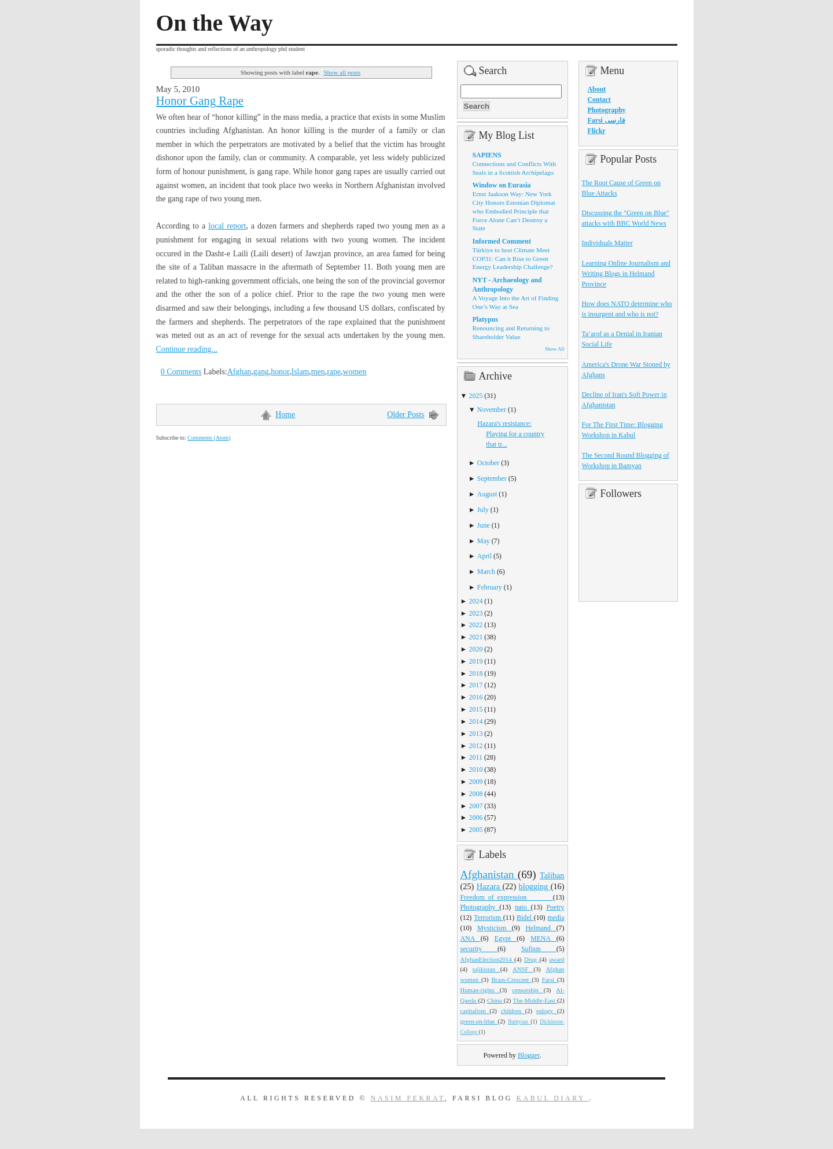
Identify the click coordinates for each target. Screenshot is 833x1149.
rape (334, 371)
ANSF (523, 969)
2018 (476, 673)
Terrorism (488, 918)
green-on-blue (479, 1021)
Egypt (506, 938)
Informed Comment (502, 241)
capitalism (475, 1010)
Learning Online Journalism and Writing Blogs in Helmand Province (626, 273)
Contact (599, 99)
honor (280, 371)
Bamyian (519, 1022)
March (486, 572)
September (492, 478)
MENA (543, 938)
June (483, 525)
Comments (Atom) (209, 437)
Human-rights (480, 989)
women (355, 371)
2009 (476, 782)
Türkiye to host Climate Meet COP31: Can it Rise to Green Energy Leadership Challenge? (513, 258)
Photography (480, 907)
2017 (476, 685)
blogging (535, 886)
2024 (476, 601)
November (491, 410)
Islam (300, 371)
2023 (476, 613)
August (487, 494)
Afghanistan (489, 874)
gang (261, 371)
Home (285, 414)
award (556, 959)
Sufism (538, 949)
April (484, 556)
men (318, 371)
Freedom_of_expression (506, 897)
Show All (554, 349)
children (513, 1010)
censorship (528, 989)
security (479, 949)
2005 (476, 830)
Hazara (490, 886)
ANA (470, 938)
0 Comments (181, 371)
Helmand (540, 928)
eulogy (546, 1010)
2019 (476, 661)
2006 (476, 817)
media (555, 918)
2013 (476, 734)
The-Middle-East (535, 1000)
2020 (476, 649)
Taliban (552, 875)
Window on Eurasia (502, 185)
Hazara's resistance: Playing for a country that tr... (510, 433)
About (597, 89)
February (489, 587)
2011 (475, 757)
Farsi (549, 979)
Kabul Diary (552, 1098)
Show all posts (342, 72)
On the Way (214, 23)
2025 (476, 396)
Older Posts (405, 414)
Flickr (597, 131)
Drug (531, 959)
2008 (476, 794)
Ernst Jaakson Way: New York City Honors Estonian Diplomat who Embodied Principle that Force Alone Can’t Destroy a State (514, 210)
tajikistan (486, 969)
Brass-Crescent (511, 979)
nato (522, 907)
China (495, 1000)
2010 (476, 769)
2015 (476, 709)
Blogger (529, 1055)
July (483, 510)
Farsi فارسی (606, 120)
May (483, 541)
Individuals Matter (607, 243)
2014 (476, 721)
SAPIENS (487, 155)
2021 (476, 637)
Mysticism (494, 928)
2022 (476, 625)
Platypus (485, 319)
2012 (476, 746)
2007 (476, 806)
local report (227, 226)
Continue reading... (187, 349)
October (488, 463)
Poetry (555, 907)
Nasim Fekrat (408, 1098)
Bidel (525, 918)
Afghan (239, 371)
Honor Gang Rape (200, 101)
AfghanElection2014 (487, 959)
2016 (476, 697)
